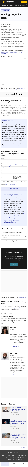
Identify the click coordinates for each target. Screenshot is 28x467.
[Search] (26, 5)
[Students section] (5, 464)
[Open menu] (2, 2)
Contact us (22, 298)
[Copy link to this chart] (26, 152)
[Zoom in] (25, 60)
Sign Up (14, 264)
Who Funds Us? (22, 455)
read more (20, 308)
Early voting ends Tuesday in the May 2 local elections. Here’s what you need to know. (18, 436)
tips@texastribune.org (8, 308)
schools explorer (7, 5)
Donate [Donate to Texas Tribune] (24, 2)
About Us (4, 455)
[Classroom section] (14, 464)
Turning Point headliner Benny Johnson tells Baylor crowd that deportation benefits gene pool (18, 422)
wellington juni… (19, 5)
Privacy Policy (11, 459)
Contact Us (12, 455)
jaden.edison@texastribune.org (17, 357)
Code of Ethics (20, 457)
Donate (19, 459)
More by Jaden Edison (15, 374)
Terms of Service (9, 457)
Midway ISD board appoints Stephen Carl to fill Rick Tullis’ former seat (17, 409)
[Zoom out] (25, 62)
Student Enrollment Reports (11, 184)
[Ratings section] (23, 464)
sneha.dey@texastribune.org (16, 331)
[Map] (14, 72)
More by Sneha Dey (15, 346)
